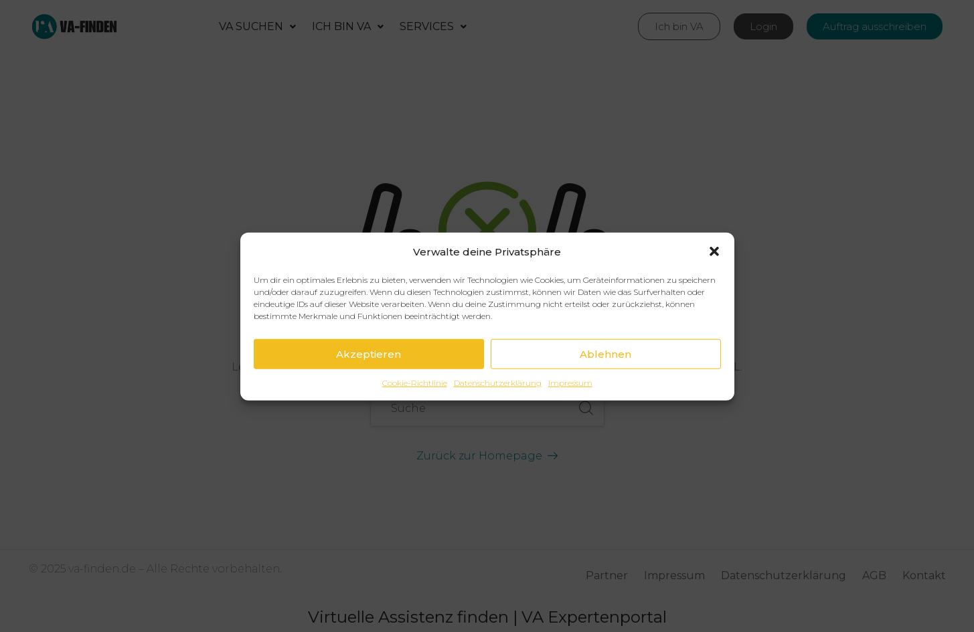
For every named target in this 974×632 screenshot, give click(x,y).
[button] (714, 272)
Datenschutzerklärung (498, 403)
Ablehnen (605, 374)
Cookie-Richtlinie (414, 403)
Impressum (570, 403)
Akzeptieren (368, 374)
